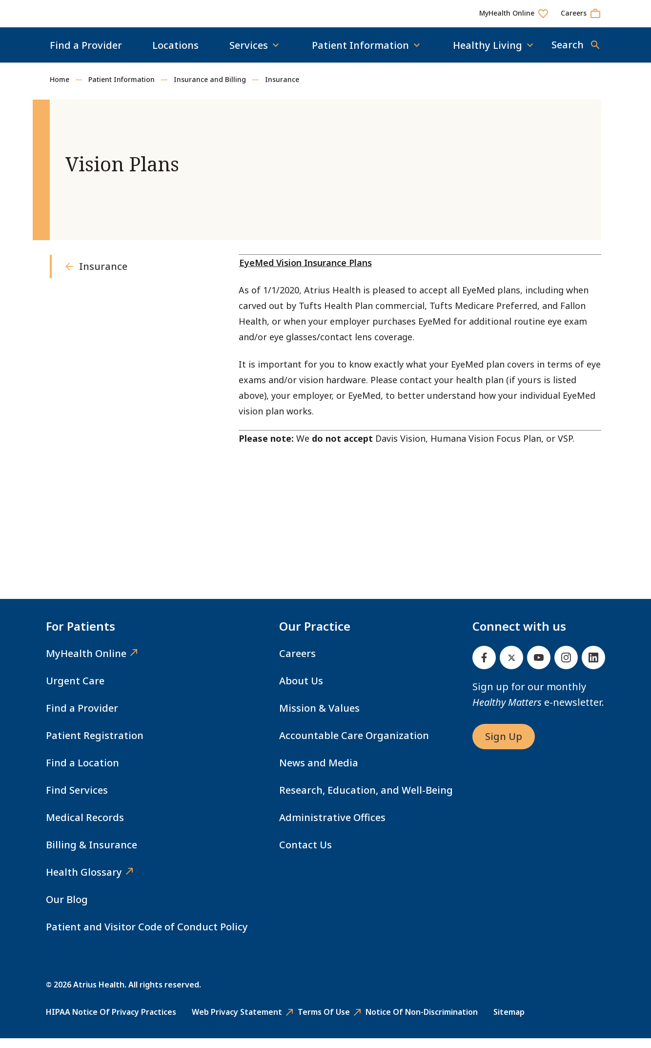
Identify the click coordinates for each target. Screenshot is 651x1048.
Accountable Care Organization (354, 745)
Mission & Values (319, 717)
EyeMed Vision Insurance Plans (305, 272)
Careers (297, 663)
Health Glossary (84, 881)
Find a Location (82, 772)
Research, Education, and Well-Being (366, 799)
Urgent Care (75, 690)
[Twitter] (511, 667)
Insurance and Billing (210, 89)
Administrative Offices (332, 827)
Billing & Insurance (91, 854)
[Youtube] (538, 667)
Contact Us (305, 854)
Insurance (282, 89)
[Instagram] (566, 667)
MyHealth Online (86, 663)
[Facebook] (484, 667)
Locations (175, 55)
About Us (301, 690)
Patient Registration (94, 745)
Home (59, 89)
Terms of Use (324, 1021)
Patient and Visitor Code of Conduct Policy (147, 936)
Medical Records (85, 827)
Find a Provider (86, 55)
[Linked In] (593, 667)
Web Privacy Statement (237, 1021)
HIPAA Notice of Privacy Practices (111, 1021)
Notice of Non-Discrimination (422, 1021)
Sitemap (509, 1021)
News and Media (318, 772)
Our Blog (67, 909)
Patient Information (121, 89)
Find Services (77, 799)
